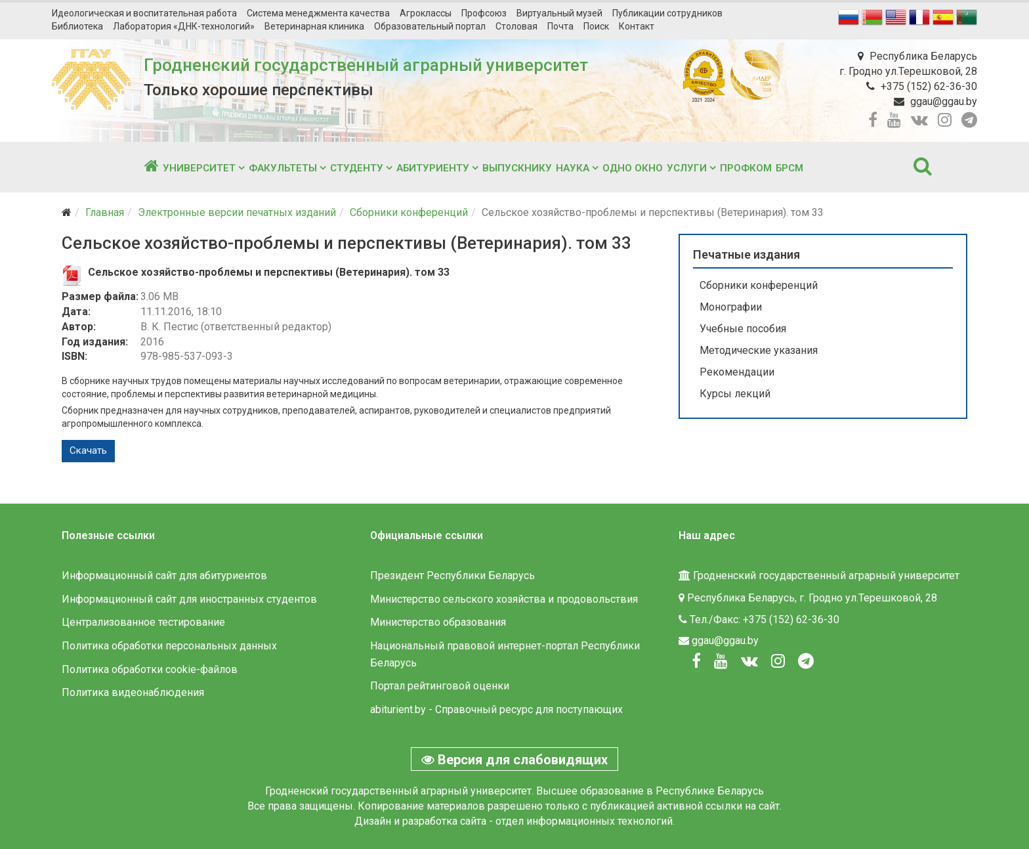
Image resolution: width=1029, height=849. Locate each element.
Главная (104, 212)
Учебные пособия (743, 328)
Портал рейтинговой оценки (439, 686)
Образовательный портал (430, 26)
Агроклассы (426, 13)
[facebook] (872, 120)
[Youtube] (721, 661)
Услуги (687, 168)
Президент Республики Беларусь (452, 575)
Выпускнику (517, 168)
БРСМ (789, 168)
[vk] (919, 120)
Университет (199, 168)
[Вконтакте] (749, 661)
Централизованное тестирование (143, 622)
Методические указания (759, 350)
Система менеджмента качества (318, 13)
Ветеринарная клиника (314, 26)
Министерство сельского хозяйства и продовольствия (504, 599)
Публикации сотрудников (667, 13)
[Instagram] (778, 661)
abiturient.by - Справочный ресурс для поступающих (496, 709)
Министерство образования (438, 622)
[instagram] (945, 120)
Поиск (596, 26)
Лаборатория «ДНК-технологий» (184, 26)
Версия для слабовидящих (514, 760)
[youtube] (894, 120)
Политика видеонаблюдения (133, 692)
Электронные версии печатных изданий (237, 212)
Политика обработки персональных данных (169, 646)
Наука (572, 168)
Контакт (636, 26)
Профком (746, 168)
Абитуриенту (432, 168)
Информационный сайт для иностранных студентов (189, 599)
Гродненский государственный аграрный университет (366, 65)
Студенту (356, 168)
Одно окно (632, 168)
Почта (560, 26)
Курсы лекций (735, 393)
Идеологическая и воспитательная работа (144, 13)
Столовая (516, 26)
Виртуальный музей (559, 13)
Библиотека (77, 26)
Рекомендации (737, 372)
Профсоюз (484, 13)
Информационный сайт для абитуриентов (164, 575)
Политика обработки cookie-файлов (150, 669)
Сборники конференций (409, 212)
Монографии (731, 307)
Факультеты (283, 168)
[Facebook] (696, 661)
